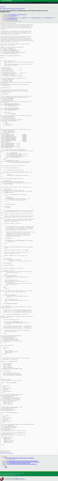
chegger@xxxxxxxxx (14, 15)
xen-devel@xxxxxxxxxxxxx (22, 14)
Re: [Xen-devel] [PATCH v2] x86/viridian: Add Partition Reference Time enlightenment (22, 464)
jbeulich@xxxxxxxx (49, 17)
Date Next (5, 8)
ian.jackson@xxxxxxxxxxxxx (12, 17)
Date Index (18, 8)
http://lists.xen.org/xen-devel (6, 453)
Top (0, 6)
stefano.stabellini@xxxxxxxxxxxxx (11, 18)
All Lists (3, 6)
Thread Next (14, 8)
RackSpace (17, 478)
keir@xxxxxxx (24, 17)
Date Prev (1, 8)
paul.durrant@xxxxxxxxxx (12, 14)
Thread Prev (9, 8)
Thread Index (22, 8)
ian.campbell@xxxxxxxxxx (36, 17)
